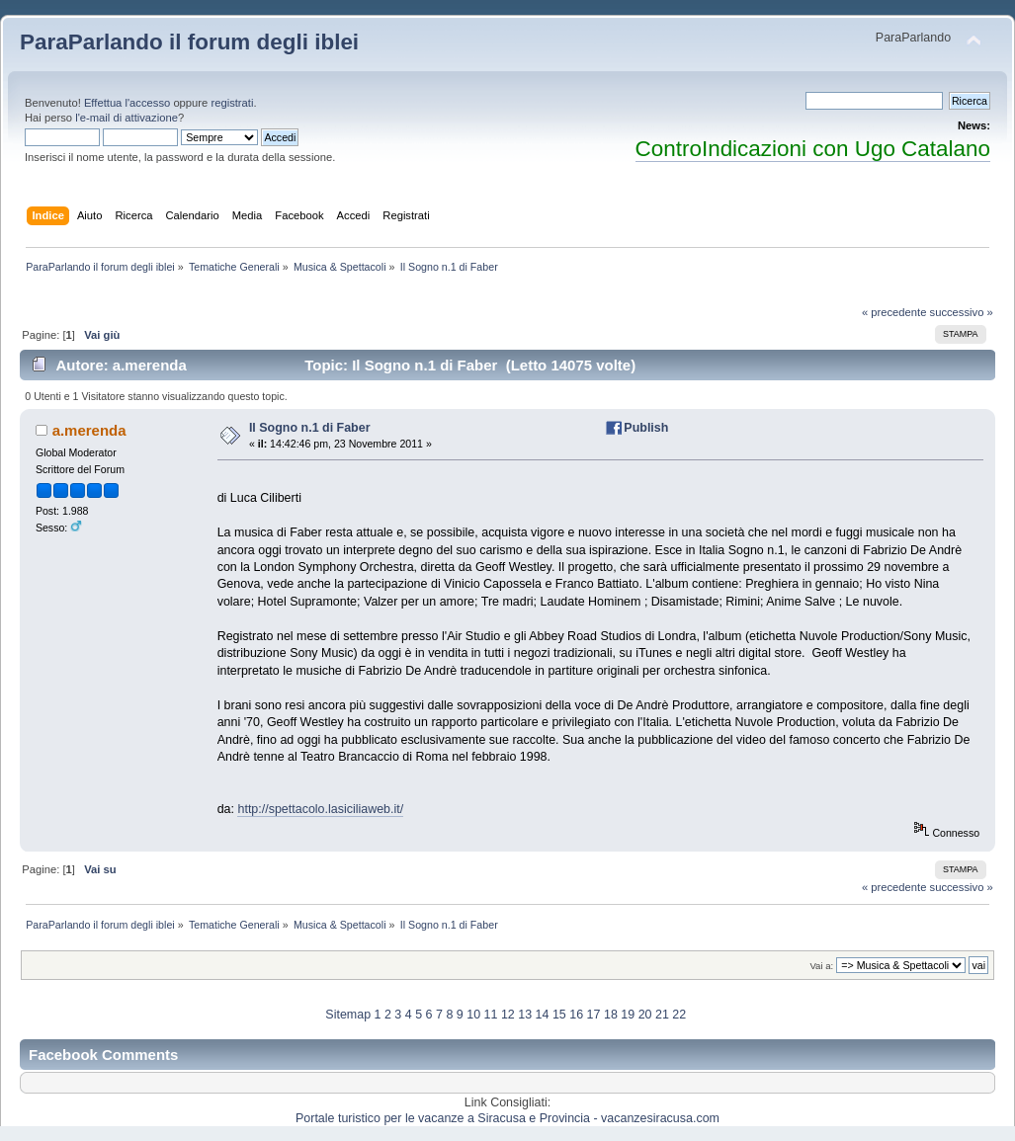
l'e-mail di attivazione (126, 117)
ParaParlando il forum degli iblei (189, 42)
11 (491, 1014)
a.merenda (89, 430)
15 (559, 1014)
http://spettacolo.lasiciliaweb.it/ (320, 809)
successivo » (961, 312)
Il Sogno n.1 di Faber (310, 428)
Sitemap (348, 1014)
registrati (232, 103)
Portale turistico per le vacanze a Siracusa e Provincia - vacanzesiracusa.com (507, 1118)
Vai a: (821, 965)
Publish (646, 428)
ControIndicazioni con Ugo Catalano (812, 148)
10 (473, 1014)
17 (594, 1014)
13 (525, 1014)
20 (645, 1014)
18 (611, 1014)
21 (662, 1014)
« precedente (894, 312)
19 (627, 1014)
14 (543, 1014)
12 (508, 1014)
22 (679, 1014)
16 (576, 1014)
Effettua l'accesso (127, 103)
